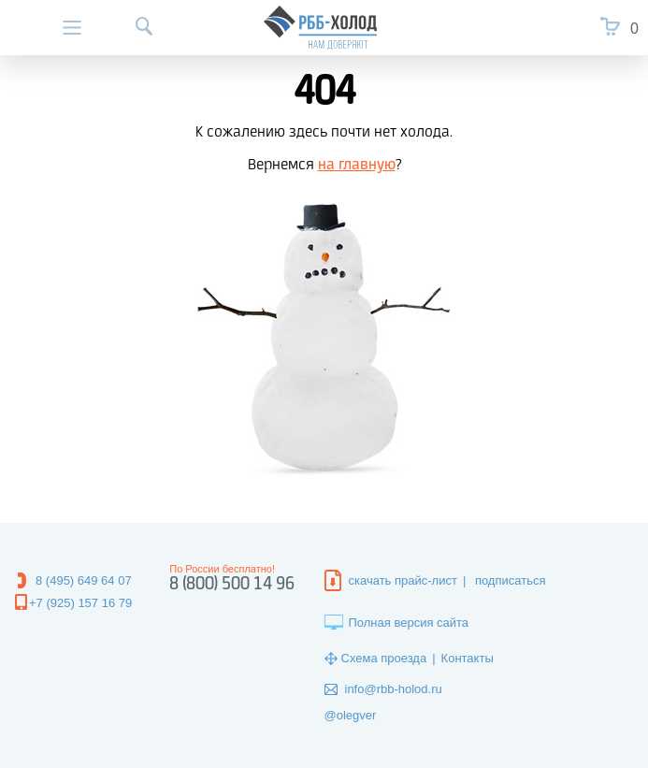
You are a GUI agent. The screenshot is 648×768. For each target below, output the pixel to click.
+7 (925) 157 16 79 (80, 603)
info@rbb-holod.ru (393, 689)
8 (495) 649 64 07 (84, 580)
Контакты (467, 658)
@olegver (350, 715)
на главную (357, 165)
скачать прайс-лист (403, 580)
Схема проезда (384, 658)
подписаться (510, 580)
